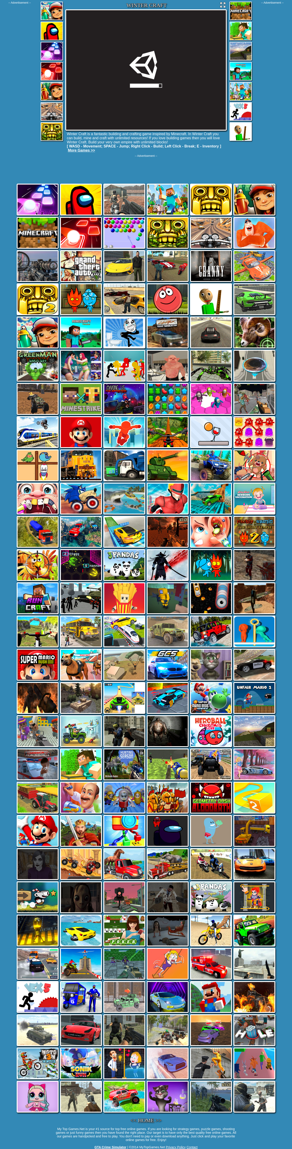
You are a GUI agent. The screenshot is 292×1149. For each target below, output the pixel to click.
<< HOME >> (146, 1120)
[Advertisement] (19, 72)
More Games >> (81, 150)
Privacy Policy (176, 1147)
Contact (192, 1147)
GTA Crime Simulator (110, 1147)
